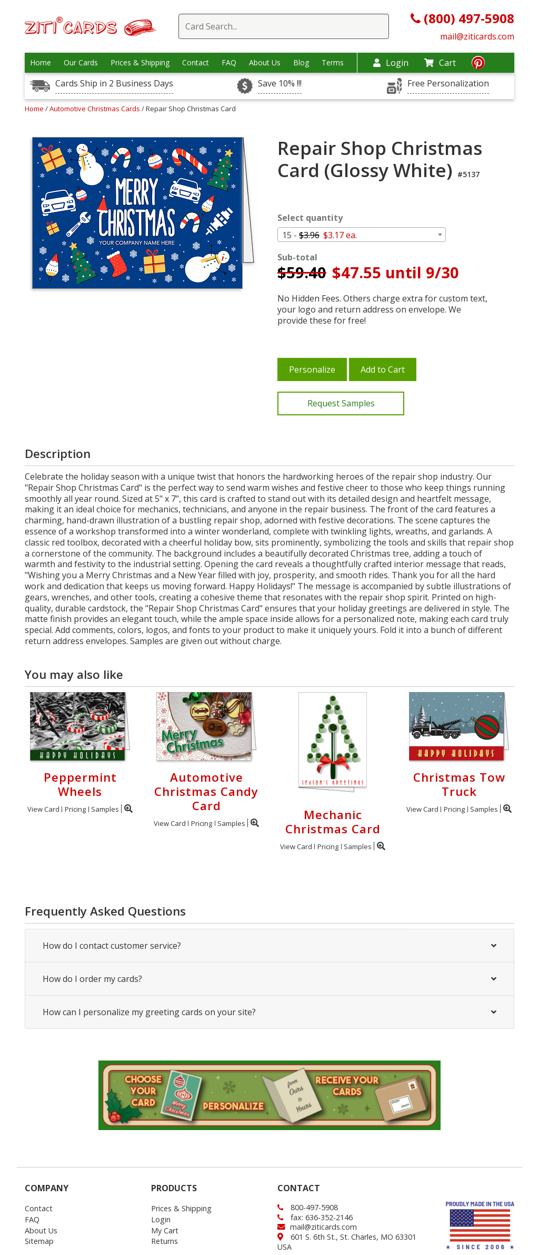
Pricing (75, 809)
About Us (265, 62)
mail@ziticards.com (477, 36)
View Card (43, 809)
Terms (333, 62)
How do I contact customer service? (269, 945)
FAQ (229, 62)
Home (40, 62)
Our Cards (81, 62)
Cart (440, 63)
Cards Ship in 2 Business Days (114, 83)
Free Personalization (448, 83)
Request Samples (341, 403)
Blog (301, 62)
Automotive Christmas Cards (95, 108)
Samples (105, 809)
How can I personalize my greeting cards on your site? (269, 1012)
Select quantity (310, 218)
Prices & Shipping (140, 62)
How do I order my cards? (269, 978)
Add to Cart (383, 369)
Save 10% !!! (280, 83)
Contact (195, 62)
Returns (164, 1241)
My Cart (164, 1230)
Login (390, 63)
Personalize (312, 369)
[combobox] (361, 234)
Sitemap (39, 1241)
